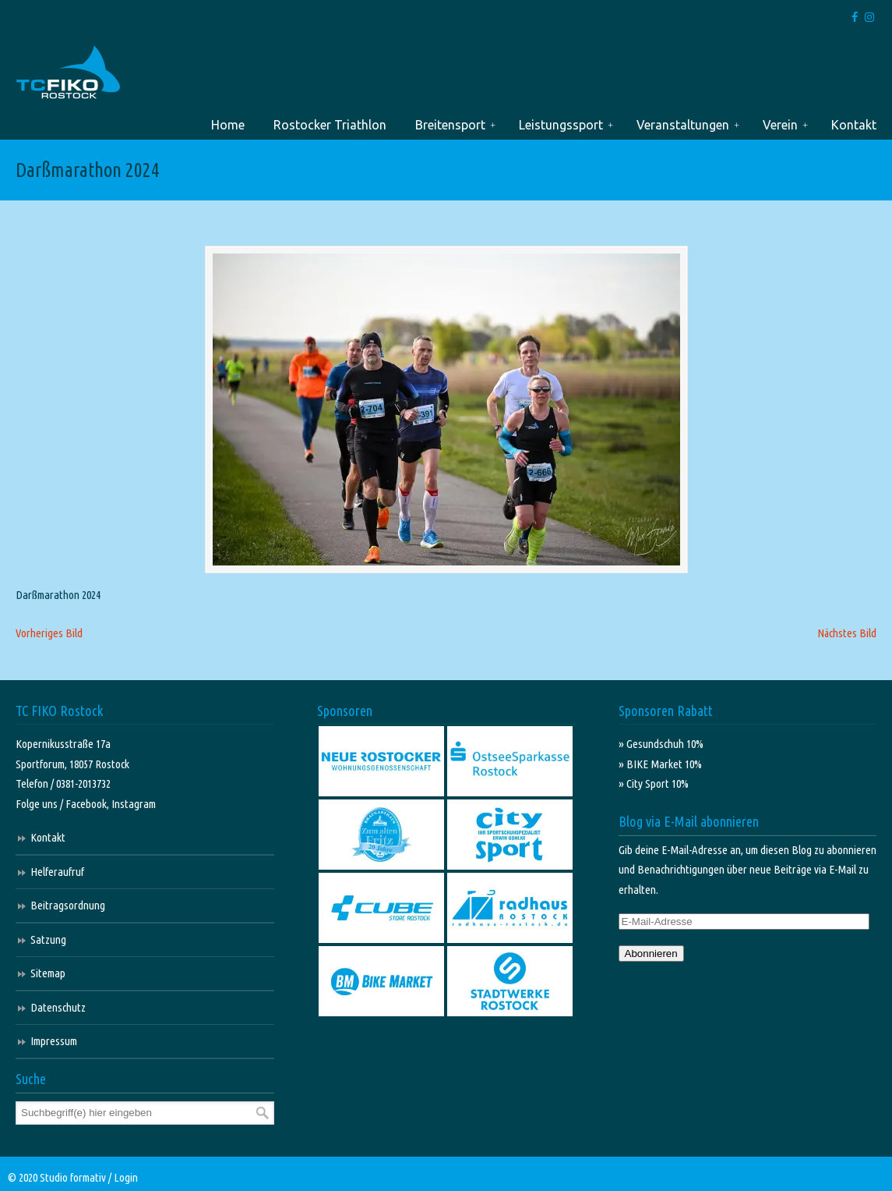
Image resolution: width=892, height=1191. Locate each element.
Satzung (48, 939)
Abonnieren (651, 953)
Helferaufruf (57, 871)
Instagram (133, 803)
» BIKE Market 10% (660, 764)
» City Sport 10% (654, 783)
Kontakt (47, 837)
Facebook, (88, 803)
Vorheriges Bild (49, 633)
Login (126, 1177)
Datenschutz (58, 1007)
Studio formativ (73, 1177)
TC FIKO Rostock (68, 73)
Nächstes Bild (846, 633)
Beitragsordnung (67, 905)
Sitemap (47, 973)
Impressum (53, 1040)
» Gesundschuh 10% (661, 743)
